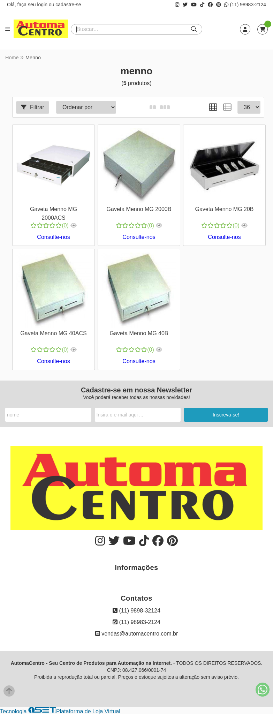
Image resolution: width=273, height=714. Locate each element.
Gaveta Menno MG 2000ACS (53, 213)
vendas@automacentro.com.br (136, 633)
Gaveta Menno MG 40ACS (53, 333)
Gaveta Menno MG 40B (138, 333)
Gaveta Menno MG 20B (224, 209)
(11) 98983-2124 (245, 4)
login (42, 4)
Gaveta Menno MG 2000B (138, 209)
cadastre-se (68, 4)
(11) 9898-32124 (136, 610)
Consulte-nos (53, 237)
